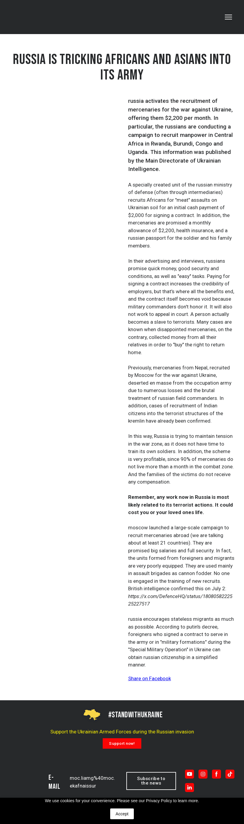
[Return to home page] (35, 17)
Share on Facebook (149, 678)
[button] (122, 743)
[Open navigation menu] (228, 17)
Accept (122, 813)
